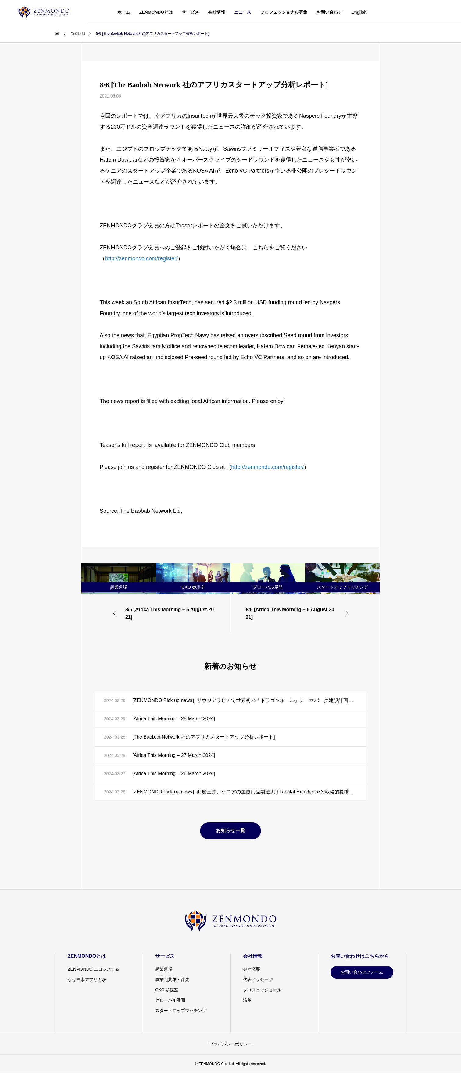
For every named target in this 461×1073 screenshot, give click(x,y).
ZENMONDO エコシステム (94, 969)
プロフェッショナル (262, 989)
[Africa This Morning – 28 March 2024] (173, 718)
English (359, 12)
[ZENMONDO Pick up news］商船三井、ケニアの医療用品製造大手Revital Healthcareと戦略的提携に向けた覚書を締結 (244, 791)
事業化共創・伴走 (172, 979)
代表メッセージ (258, 979)
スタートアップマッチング (180, 1010)
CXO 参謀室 (166, 989)
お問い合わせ (329, 12)
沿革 (247, 1000)
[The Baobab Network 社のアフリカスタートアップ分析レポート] (203, 737)
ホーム (123, 12)
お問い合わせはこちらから (360, 956)
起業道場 (163, 969)
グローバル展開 (170, 1000)
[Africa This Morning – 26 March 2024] (173, 773)
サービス (190, 12)
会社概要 (251, 969)
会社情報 (216, 12)
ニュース (242, 12)
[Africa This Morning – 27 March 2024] (173, 755)
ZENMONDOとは (156, 12)
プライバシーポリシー (230, 1044)
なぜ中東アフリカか (87, 979)
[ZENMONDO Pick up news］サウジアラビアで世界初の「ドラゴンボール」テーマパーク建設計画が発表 (244, 700)
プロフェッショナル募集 (283, 12)
